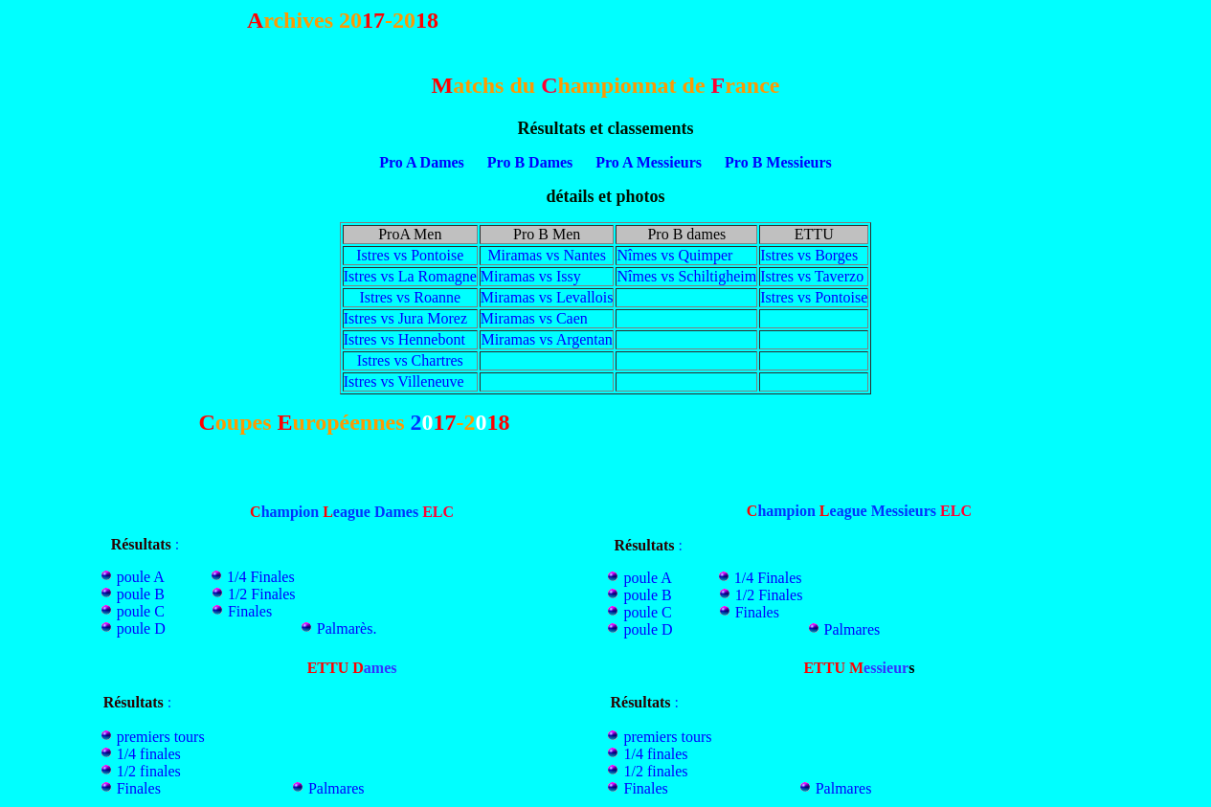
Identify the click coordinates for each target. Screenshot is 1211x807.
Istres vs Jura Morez (405, 318)
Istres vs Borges (809, 255)
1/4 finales (149, 754)
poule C (141, 611)
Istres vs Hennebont (404, 339)
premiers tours (161, 737)
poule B (141, 594)
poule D (141, 628)
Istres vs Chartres (410, 360)
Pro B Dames (529, 162)
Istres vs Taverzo (811, 276)
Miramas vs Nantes (546, 255)
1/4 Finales (261, 577)
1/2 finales (149, 771)
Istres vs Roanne (409, 297)
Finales (250, 611)
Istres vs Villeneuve (404, 381)
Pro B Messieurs (778, 162)
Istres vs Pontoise (409, 255)
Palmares (852, 629)
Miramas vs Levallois (547, 297)
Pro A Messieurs (647, 162)
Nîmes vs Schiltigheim (686, 276)
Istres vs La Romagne (410, 276)
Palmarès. (347, 628)
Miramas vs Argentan (546, 339)
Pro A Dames (421, 162)
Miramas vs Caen (534, 318)
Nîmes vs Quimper (674, 255)
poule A (142, 577)
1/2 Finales (262, 594)
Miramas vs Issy (531, 276)
